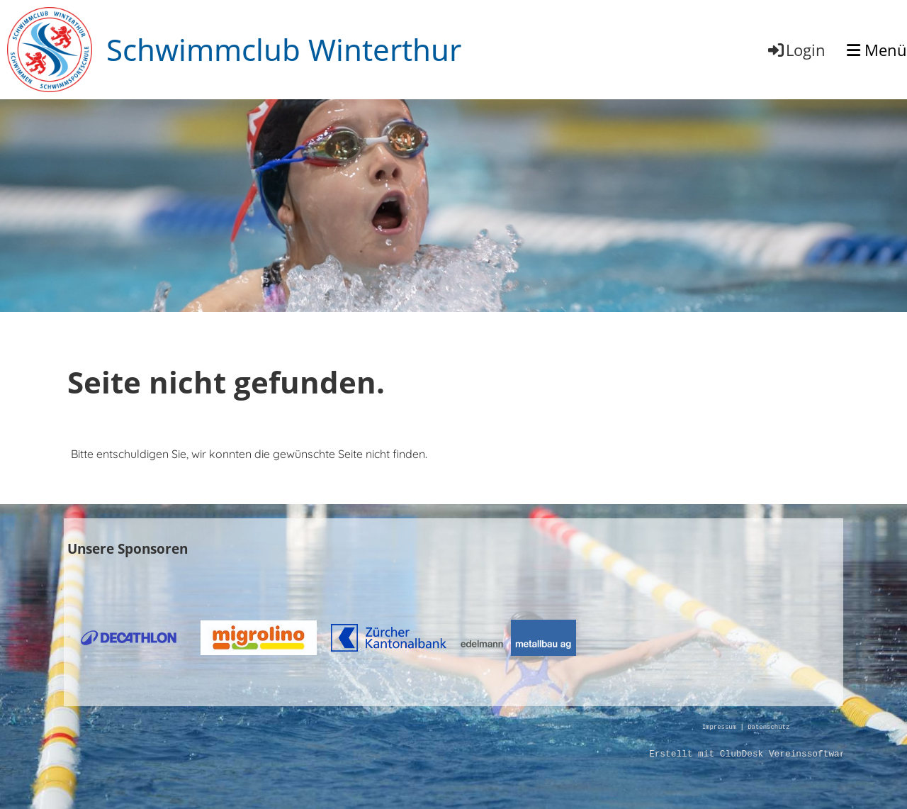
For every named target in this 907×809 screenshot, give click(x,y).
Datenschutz (768, 727)
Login (796, 49)
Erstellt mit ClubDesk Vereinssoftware (749, 754)
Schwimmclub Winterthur (283, 49)
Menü (877, 49)
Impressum (719, 727)
